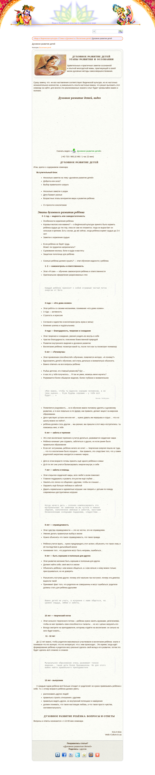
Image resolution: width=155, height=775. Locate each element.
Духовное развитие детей (88, 151)
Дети (45, 195)
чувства (51, 530)
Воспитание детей (45, 47)
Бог (81, 371)
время (77, 411)
